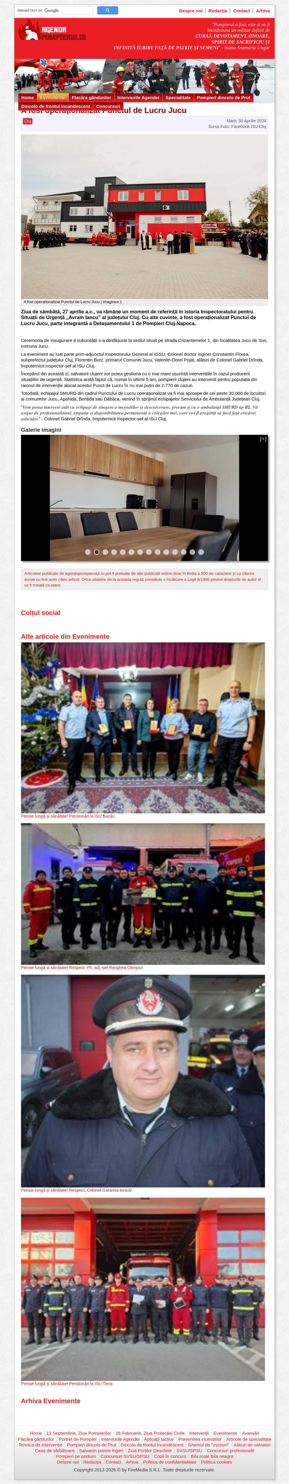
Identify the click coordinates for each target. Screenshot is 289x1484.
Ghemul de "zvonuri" (208, 1444)
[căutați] (53, 10)
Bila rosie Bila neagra (212, 1456)
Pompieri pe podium (76, 1456)
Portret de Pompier (78, 1439)
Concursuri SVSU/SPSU (125, 1456)
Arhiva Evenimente (51, 1401)
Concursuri (108, 106)
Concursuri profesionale (230, 1450)
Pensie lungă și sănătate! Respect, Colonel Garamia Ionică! (76, 1190)
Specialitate (178, 97)
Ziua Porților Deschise (150, 1450)
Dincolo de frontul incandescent (55, 106)
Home (27, 97)
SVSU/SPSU (189, 1450)
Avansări (250, 1433)
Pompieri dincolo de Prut (224, 97)
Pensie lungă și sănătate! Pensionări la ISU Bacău (68, 816)
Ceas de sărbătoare (55, 1450)
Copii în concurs (170, 1456)
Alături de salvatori (252, 1444)
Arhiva (263, 10)
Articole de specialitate (248, 1439)
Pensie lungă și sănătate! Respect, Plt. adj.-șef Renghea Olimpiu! (82, 967)
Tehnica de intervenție (40, 1444)
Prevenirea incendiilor (200, 1439)
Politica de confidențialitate (169, 1461)
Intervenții (199, 1433)
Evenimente (52, 97)
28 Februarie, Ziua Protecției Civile (150, 1433)
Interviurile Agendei (138, 97)
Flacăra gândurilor (91, 97)
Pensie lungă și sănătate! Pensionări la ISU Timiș (67, 1383)
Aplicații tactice (159, 1439)
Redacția (217, 10)
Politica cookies (216, 1461)
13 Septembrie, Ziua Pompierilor (78, 1433)
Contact (241, 10)
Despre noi (190, 10)
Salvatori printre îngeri (101, 1450)
